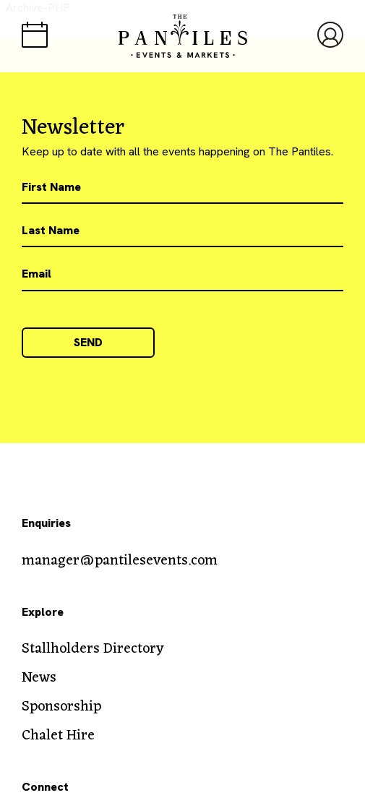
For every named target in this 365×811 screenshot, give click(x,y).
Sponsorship (61, 707)
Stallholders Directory (93, 649)
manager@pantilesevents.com (120, 561)
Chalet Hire (58, 736)
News (39, 678)
